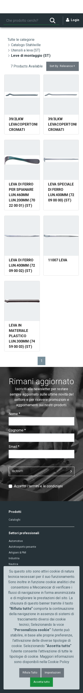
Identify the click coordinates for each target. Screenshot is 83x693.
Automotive (16, 541)
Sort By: (62, 66)
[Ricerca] (25, 20)
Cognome (17, 430)
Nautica (13, 564)
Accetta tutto (41, 681)
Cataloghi (14, 519)
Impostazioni (53, 672)
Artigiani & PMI (17, 552)
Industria (14, 558)
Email (14, 447)
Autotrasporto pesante (22, 546)
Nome (14, 414)
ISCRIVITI (17, 471)
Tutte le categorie (21, 39)
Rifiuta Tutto (30, 672)
